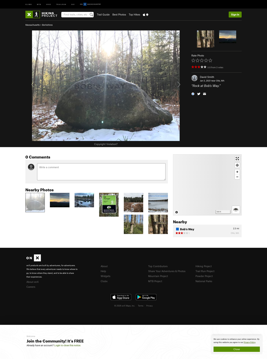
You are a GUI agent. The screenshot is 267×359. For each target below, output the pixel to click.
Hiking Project (203, 266)
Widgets (105, 276)
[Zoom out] (237, 176)
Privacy (149, 305)
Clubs (104, 281)
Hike (48, 4)
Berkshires (47, 24)
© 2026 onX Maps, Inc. (124, 305)
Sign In (235, 14)
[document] (237, 345)
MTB (39, 4)
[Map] (207, 184)
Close (236, 349)
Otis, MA (220, 80)
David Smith (207, 76)
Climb (28, 4)
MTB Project (155, 281)
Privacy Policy (249, 342)
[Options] (236, 210)
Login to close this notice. (67, 345)
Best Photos (119, 14)
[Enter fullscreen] (237, 158)
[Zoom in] (237, 171)
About (104, 266)
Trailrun (61, 4)
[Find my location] (237, 165)
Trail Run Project (204, 271)
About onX (32, 281)
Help (103, 271)
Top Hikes (134, 14)
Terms (140, 305)
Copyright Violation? (105, 144)
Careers (30, 286)
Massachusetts (32, 24)
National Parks (203, 281)
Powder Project (204, 276)
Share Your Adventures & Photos (166, 271)
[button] (192, 94)
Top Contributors (158, 266)
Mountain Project (158, 276)
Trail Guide (103, 14)
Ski (73, 4)
